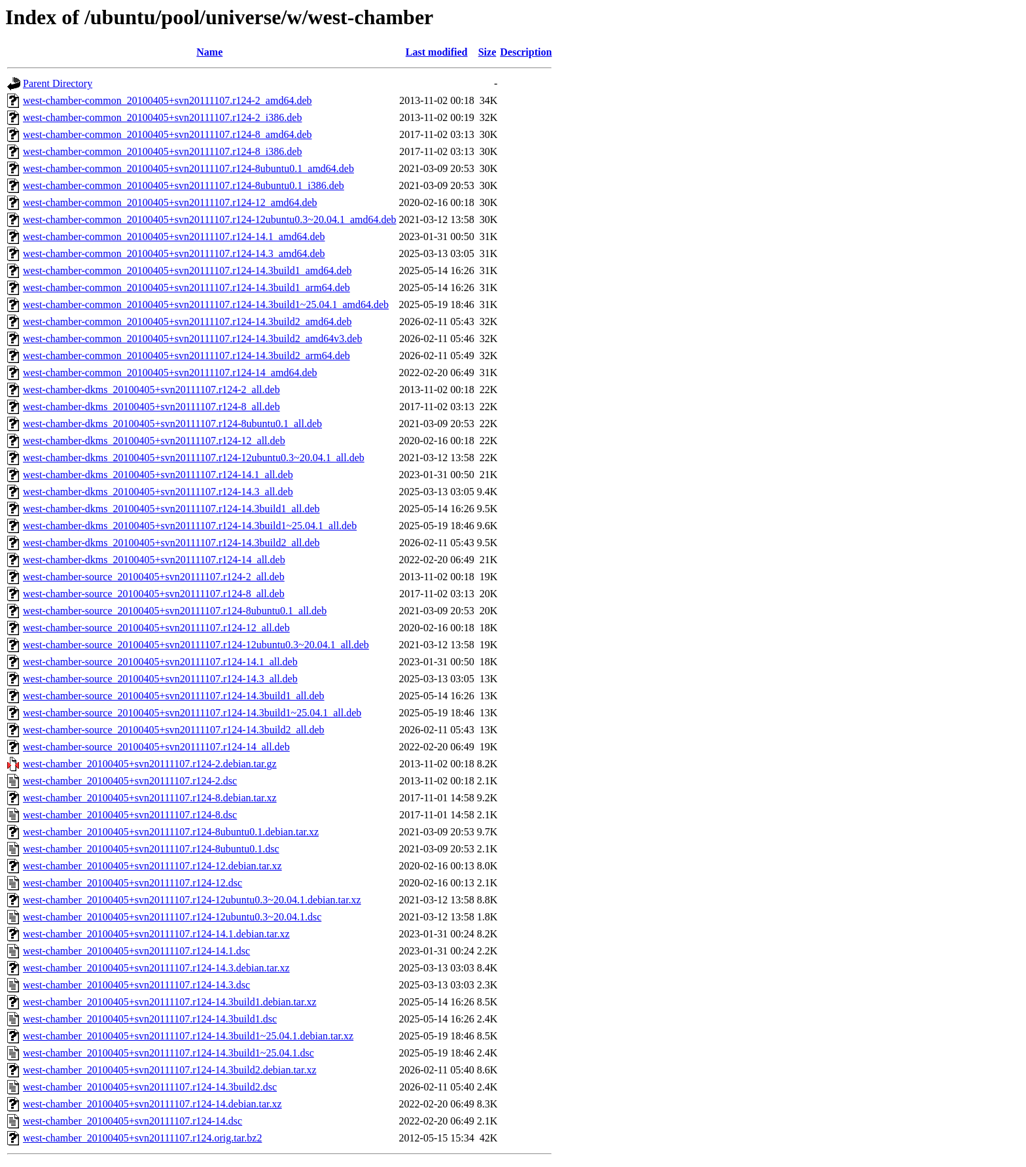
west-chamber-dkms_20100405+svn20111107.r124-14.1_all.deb (158, 474)
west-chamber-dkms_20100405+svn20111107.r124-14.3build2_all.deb (171, 542)
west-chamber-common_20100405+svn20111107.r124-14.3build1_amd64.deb (187, 270)
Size (487, 52)
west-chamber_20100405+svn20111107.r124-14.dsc (132, 1120)
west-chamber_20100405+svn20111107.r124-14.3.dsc (136, 984)
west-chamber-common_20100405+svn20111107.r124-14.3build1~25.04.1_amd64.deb (206, 304)
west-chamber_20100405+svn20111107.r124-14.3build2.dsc (150, 1086)
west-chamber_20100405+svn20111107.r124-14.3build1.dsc (150, 1018)
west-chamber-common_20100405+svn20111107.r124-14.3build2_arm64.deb (186, 355)
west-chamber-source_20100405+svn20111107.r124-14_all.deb (156, 746)
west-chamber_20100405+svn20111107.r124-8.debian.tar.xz (150, 797)
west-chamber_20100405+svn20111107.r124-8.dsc (130, 814)
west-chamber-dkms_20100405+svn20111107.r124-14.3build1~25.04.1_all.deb (190, 525)
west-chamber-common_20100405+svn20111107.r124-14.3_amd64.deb (174, 253)
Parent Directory (57, 83)
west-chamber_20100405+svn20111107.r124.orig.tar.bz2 (142, 1137)
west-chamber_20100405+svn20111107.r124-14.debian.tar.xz (152, 1103)
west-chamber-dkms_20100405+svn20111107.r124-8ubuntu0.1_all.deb (172, 423)
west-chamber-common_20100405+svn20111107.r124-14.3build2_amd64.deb (187, 321)
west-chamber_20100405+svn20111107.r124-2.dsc (130, 780)
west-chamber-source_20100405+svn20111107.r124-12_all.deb (156, 627)
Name (209, 52)
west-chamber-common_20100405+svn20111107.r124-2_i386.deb (162, 117)
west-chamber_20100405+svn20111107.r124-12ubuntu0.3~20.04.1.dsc (172, 916)
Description (526, 52)
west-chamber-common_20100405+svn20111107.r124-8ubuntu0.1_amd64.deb (188, 168)
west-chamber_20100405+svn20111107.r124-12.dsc (132, 882)
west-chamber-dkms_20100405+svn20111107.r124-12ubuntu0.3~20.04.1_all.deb (193, 457)
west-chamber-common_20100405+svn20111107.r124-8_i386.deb (162, 151)
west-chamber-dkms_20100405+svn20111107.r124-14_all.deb (154, 559)
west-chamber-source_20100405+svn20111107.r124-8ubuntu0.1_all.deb (175, 610)
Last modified (437, 52)
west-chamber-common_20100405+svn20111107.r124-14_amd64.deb (170, 372)
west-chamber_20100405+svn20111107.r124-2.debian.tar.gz (150, 763)
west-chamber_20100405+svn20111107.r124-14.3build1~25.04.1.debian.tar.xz (188, 1035)
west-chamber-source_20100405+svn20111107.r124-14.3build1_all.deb (174, 695)
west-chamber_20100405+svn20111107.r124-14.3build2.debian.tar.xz (170, 1069)
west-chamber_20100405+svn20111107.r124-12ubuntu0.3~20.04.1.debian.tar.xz (192, 899)
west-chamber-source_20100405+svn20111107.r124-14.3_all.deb (160, 678)
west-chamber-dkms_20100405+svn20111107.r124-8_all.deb (151, 406)
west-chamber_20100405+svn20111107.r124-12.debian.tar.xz (152, 865)
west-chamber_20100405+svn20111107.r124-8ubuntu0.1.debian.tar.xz (171, 831)
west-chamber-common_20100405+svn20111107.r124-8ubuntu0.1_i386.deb (183, 185)
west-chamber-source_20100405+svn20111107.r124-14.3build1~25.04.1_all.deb (192, 712)
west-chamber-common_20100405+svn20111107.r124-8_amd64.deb (167, 134)
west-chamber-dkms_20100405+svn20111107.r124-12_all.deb (154, 440)
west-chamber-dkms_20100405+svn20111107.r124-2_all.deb (151, 389)
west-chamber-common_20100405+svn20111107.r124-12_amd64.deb (170, 202)
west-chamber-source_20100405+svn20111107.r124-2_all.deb (154, 576)
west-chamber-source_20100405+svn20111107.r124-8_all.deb (154, 593)
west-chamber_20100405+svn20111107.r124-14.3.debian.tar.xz (156, 967)
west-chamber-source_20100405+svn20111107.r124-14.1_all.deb (160, 661)
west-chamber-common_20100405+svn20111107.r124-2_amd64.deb (167, 100)
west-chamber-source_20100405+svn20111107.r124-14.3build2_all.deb (174, 729)
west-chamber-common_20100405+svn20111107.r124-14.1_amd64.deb (174, 236)
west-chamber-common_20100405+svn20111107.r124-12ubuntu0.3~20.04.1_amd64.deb (210, 219)
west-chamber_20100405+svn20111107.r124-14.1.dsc (136, 950)
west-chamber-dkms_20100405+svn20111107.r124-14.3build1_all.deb (171, 508)
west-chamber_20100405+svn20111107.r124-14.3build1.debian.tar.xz (170, 1001)
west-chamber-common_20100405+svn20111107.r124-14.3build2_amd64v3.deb (192, 338)
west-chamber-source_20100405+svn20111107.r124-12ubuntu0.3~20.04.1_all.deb (196, 644)
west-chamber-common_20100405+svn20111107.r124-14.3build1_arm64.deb (186, 287)
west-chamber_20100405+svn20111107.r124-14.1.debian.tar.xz (156, 933)
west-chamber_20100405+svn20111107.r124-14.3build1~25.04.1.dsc (168, 1052)
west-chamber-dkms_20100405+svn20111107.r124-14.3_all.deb (158, 491)
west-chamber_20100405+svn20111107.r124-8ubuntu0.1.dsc (151, 848)
